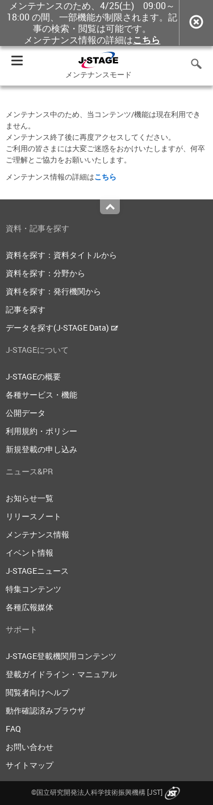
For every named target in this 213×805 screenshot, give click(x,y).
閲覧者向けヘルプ (37, 692)
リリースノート (33, 516)
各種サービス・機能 (41, 394)
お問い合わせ (29, 746)
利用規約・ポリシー (41, 431)
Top (110, 206)
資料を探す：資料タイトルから (61, 254)
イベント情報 (29, 552)
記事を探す (25, 309)
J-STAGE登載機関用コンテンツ (61, 655)
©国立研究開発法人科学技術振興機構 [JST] (106, 791)
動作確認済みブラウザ (45, 710)
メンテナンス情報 (37, 534)
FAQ (13, 728)
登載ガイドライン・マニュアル (61, 674)
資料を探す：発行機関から (53, 291)
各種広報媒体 (29, 607)
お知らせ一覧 (29, 498)
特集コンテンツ (33, 588)
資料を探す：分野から (45, 273)
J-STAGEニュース (37, 570)
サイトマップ (29, 765)
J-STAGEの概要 (33, 376)
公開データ (25, 412)
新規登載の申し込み (41, 449)
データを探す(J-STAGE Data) (62, 327)
